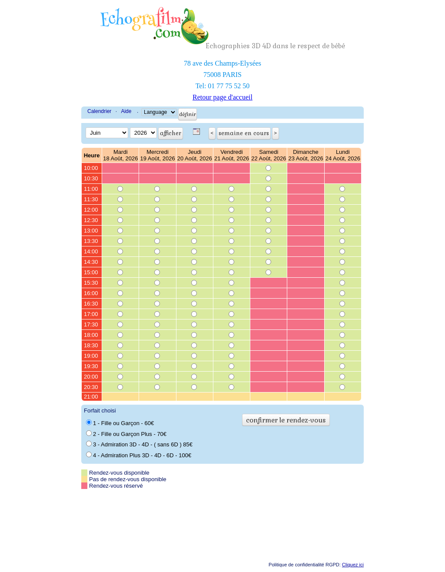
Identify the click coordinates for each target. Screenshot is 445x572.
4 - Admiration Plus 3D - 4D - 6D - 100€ (138, 455)
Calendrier (99, 111)
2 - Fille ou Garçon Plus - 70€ (126, 433)
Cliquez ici (353, 564)
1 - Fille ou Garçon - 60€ (120, 422)
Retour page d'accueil (222, 97)
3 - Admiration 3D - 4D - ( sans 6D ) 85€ (139, 444)
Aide (126, 111)
